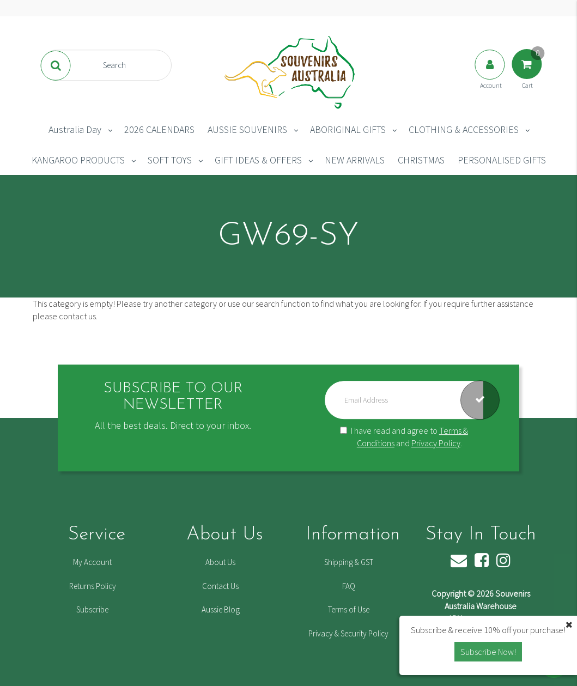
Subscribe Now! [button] (488, 651)
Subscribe (92, 609)
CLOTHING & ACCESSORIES (464, 129)
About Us (220, 562)
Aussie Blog (221, 609)
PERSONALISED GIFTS (502, 160)
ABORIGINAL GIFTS (348, 129)
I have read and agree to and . (404, 436)
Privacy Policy (435, 443)
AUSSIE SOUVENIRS (247, 129)
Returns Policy (92, 586)
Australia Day (74, 129)
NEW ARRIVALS (355, 160)
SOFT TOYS (170, 160)
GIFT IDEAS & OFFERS (258, 160)
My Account (92, 562)
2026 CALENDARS (159, 129)
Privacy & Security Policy (348, 633)
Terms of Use (348, 609)
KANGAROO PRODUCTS (78, 160)
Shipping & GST (348, 562)
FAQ (348, 586)
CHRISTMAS (421, 160)
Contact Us (220, 586)
